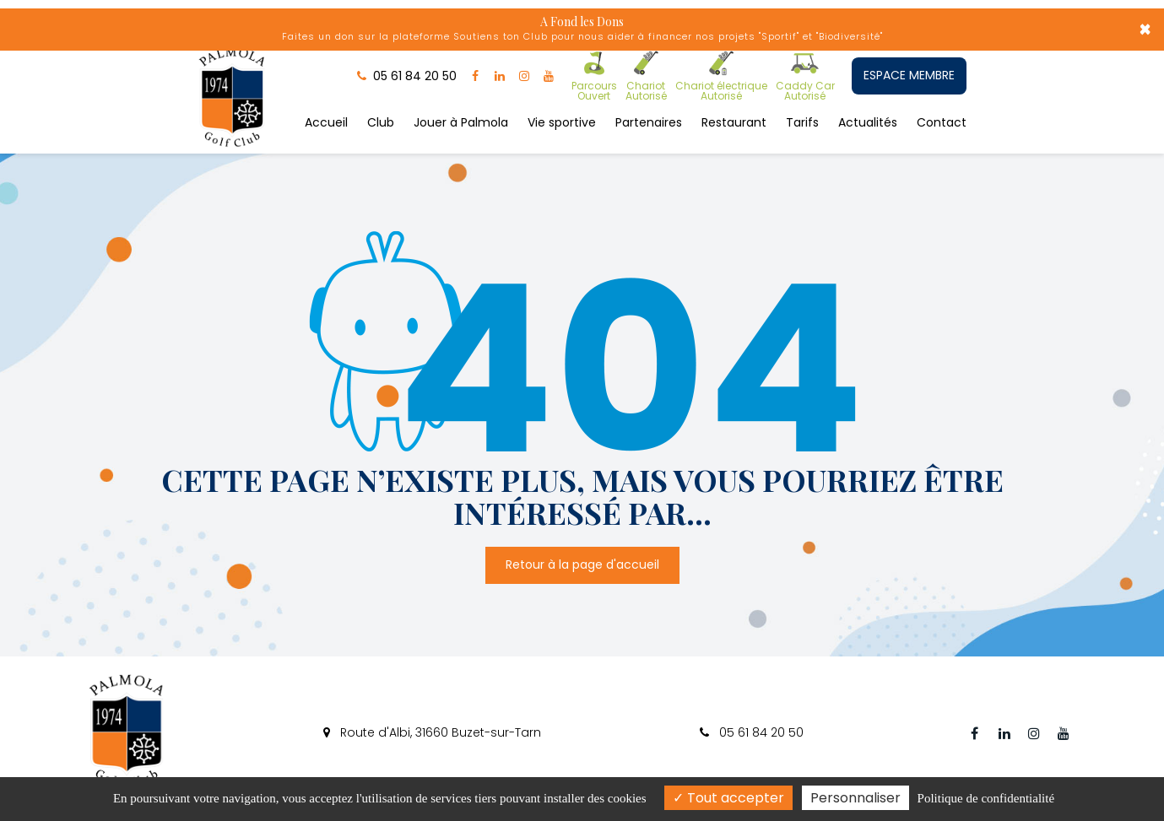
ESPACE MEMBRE (909, 75)
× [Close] (1145, 29)
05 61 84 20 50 (752, 732)
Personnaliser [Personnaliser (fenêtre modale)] (855, 797)
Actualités (867, 120)
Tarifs (802, 120)
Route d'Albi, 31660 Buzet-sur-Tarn (432, 732)
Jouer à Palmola (461, 120)
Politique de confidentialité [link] (986, 798)
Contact (941, 120)
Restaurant (733, 120)
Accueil (326, 120)
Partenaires (648, 120)
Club (380, 120)
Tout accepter (728, 797)
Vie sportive (562, 120)
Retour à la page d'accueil (582, 530)
